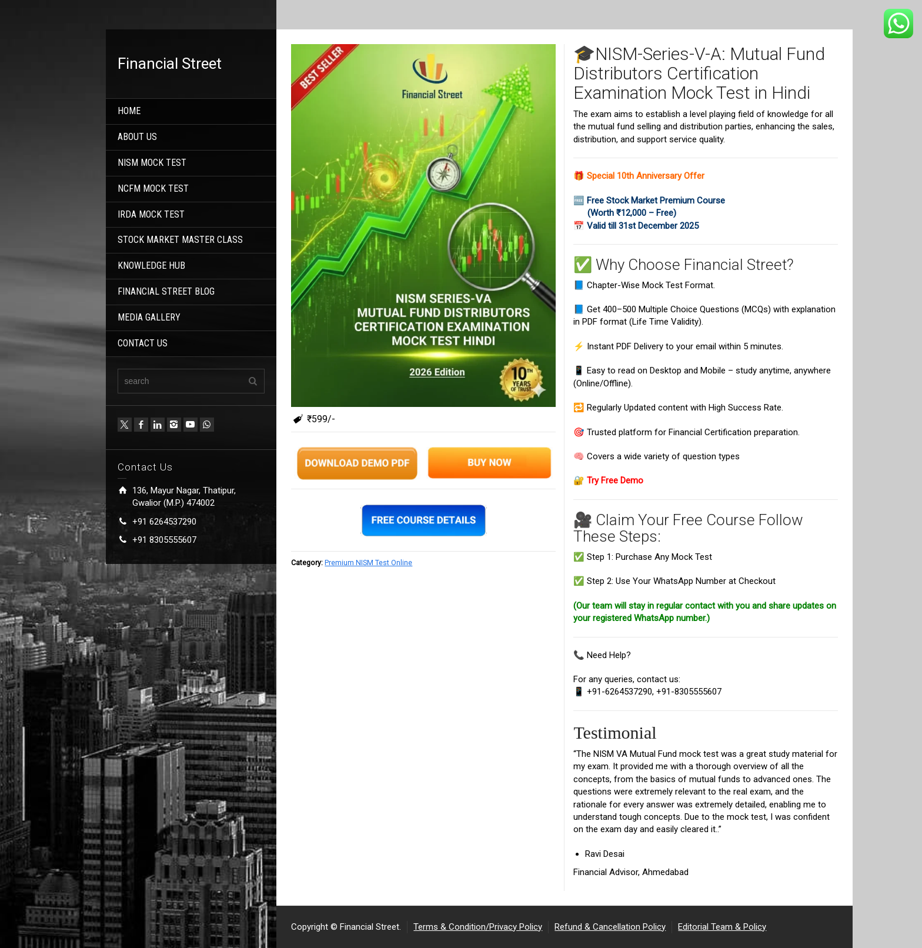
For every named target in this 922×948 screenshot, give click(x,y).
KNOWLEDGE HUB (151, 265)
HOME (129, 110)
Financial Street (170, 63)
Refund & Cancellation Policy (610, 927)
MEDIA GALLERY (149, 317)
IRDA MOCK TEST (151, 214)
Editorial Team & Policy (722, 927)
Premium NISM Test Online (368, 562)
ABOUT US (137, 136)
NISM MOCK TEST (152, 162)
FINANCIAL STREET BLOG (166, 291)
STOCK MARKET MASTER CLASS (180, 239)
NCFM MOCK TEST (153, 188)
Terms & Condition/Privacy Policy (477, 927)
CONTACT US (143, 343)
